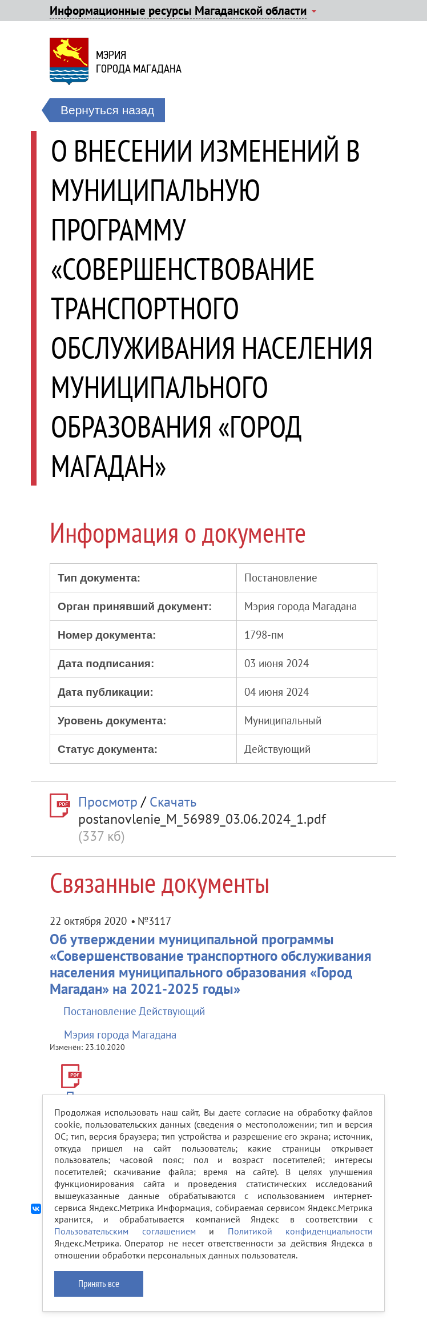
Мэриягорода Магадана (139, 62)
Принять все (98, 1283)
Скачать (173, 802)
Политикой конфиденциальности (300, 1231)
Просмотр (108, 802)
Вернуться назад (107, 110)
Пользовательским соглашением (125, 1231)
